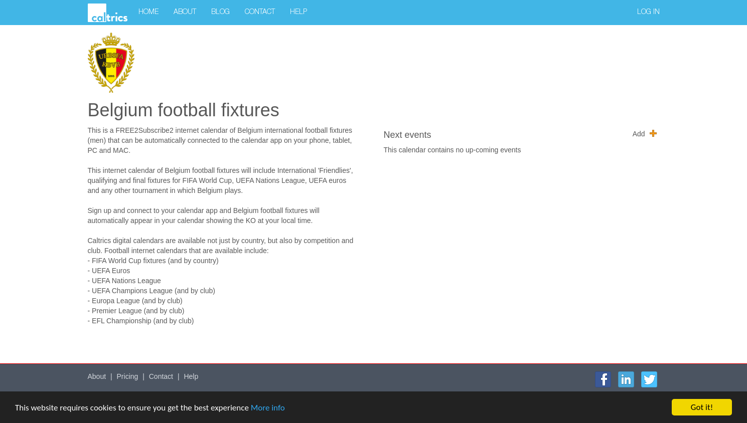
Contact (260, 12)
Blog (220, 12)
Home (148, 12)
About (185, 12)
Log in (648, 12)
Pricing (127, 376)
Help (298, 12)
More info (268, 407)
